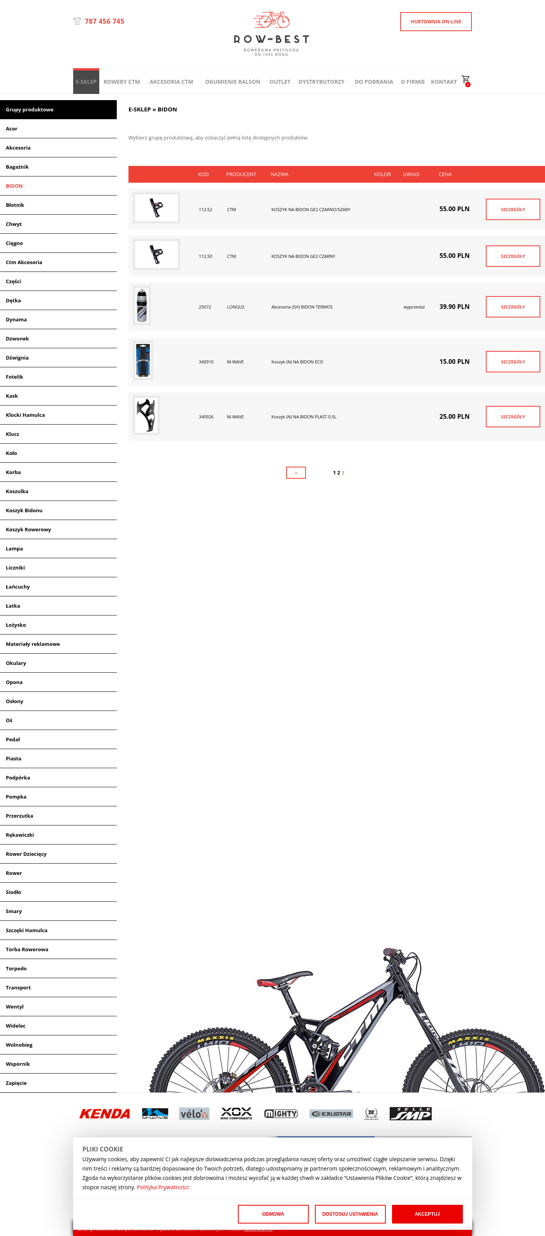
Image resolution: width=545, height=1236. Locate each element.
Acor (12, 128)
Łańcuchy (18, 586)
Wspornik (18, 1063)
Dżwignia (17, 357)
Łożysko (16, 624)
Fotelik (14, 376)
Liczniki (15, 567)
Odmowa (273, 1214)
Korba (13, 472)
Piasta (13, 758)
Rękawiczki (20, 834)
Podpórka (18, 777)
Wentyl (15, 1006)
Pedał (13, 739)
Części (13, 281)
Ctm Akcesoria (24, 262)
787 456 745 (105, 21)
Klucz (12, 433)
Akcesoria (18, 147)
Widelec (16, 1025)
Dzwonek (17, 338)
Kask (12, 395)
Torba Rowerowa (27, 949)
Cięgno (14, 243)
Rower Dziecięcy (26, 853)
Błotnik (15, 204)
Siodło (13, 892)
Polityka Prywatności (163, 1187)
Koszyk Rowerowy (28, 529)
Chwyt (14, 223)
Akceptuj (427, 1214)
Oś (9, 720)
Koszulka (17, 491)
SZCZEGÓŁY (513, 209)
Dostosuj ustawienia (350, 1214)
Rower (14, 872)
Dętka (13, 300)
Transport (18, 987)
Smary (14, 911)
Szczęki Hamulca (26, 930)
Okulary (16, 662)
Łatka (13, 605)
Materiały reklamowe (33, 643)
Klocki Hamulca (25, 414)
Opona (14, 682)
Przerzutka (19, 815)
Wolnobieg (19, 1044)
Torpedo (16, 968)
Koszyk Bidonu (24, 510)
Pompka (16, 796)
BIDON (14, 185)
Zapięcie (16, 1082)
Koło (11, 453)
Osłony (14, 701)
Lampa (14, 548)
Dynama (16, 319)
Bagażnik (17, 166)
